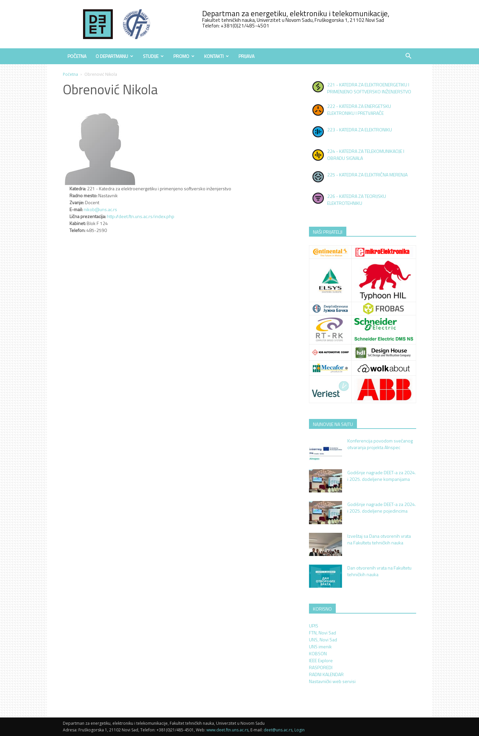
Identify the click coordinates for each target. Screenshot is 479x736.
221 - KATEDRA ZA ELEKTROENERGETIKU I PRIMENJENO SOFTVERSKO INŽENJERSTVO (369, 88)
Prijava (246, 56)
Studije (153, 56)
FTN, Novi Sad (322, 632)
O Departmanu (114, 56)
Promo (184, 56)
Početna (76, 56)
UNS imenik (320, 646)
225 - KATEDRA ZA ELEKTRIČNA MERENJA (367, 174)
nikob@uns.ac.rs (100, 209)
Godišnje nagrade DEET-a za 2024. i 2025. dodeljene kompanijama (381, 476)
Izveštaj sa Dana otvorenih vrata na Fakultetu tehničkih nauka (379, 539)
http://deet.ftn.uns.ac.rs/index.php (140, 216)
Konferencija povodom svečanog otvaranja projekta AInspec (380, 444)
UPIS (313, 625)
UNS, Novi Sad (323, 639)
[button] (408, 57)
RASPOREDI (320, 667)
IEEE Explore (321, 660)
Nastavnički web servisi (332, 681)
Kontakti (216, 56)
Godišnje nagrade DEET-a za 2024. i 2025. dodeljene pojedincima (381, 507)
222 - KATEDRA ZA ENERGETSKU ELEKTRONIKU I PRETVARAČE (359, 109)
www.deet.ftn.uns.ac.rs (227, 730)
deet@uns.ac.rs (278, 730)
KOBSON (318, 653)
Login (299, 730)
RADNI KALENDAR (326, 674)
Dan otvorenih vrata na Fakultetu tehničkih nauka (379, 571)
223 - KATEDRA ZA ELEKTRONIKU (359, 129)
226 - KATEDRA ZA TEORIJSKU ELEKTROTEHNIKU (356, 200)
